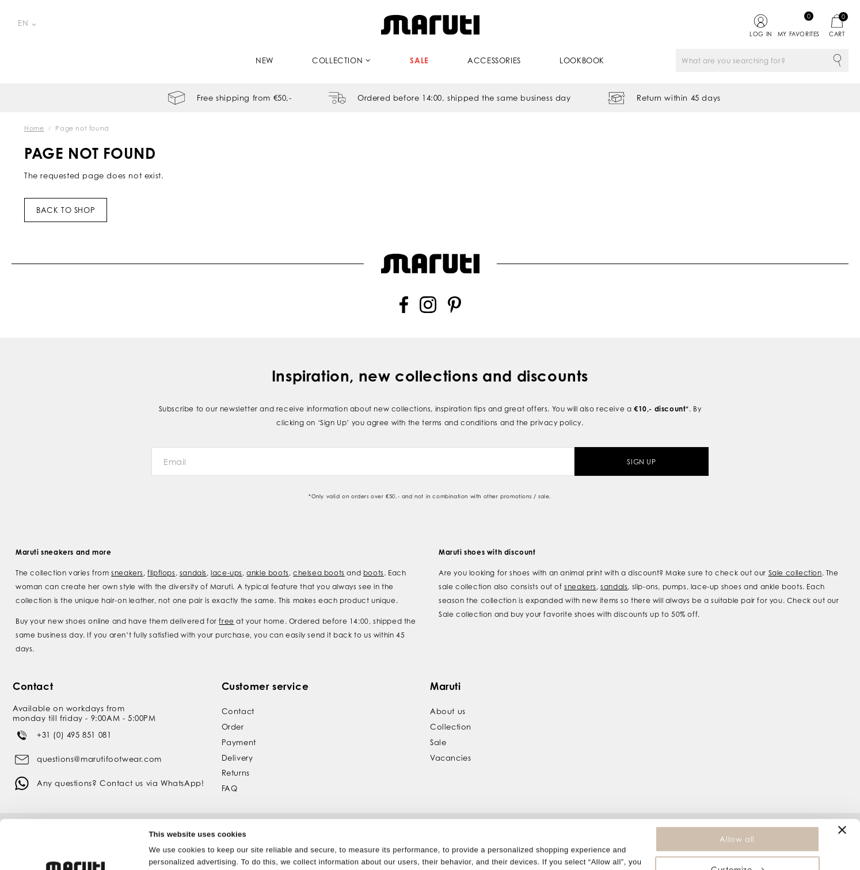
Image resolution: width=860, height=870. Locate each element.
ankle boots (267, 572)
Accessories (494, 60)
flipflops (161, 572)
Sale (419, 60)
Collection (337, 60)
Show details (172, 855)
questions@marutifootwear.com (99, 759)
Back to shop (65, 210)
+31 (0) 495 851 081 (74, 734)
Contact (238, 711)
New (264, 60)
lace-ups (226, 572)
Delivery (237, 757)
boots (373, 572)
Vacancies (450, 757)
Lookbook (582, 60)
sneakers (127, 572)
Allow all (737, 792)
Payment (239, 742)
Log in (760, 33)
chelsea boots (319, 572)
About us (448, 711)
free (226, 621)
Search (836, 60)
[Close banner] (842, 784)
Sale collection (795, 572)
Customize (737, 823)
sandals (193, 572)
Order (233, 726)
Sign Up (641, 461)
